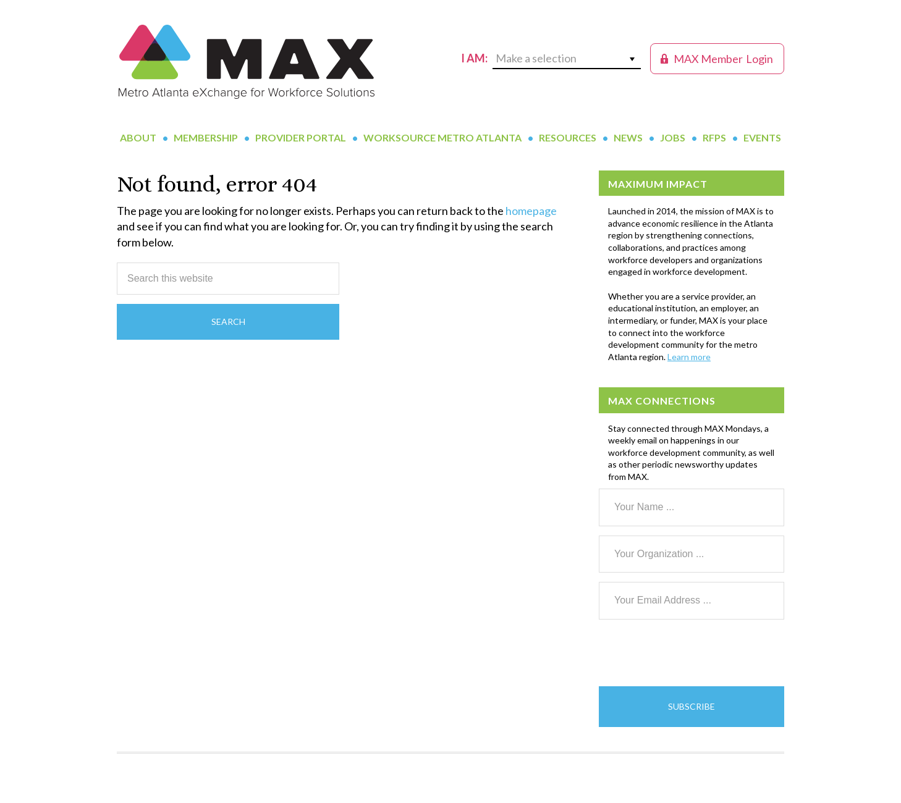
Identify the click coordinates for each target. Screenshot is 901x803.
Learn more (689, 356)
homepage (531, 210)
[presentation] (693, 653)
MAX (246, 62)
